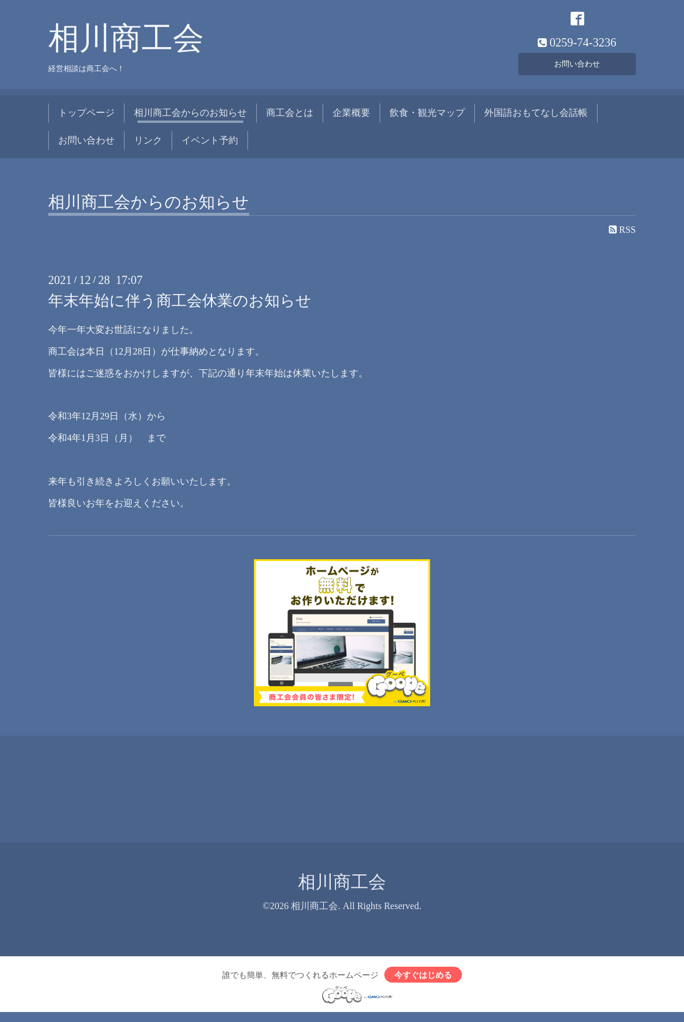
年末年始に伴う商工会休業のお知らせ (179, 307)
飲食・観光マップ (427, 119)
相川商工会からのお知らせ (190, 119)
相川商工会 (126, 45)
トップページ (86, 119)
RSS (622, 236)
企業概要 (351, 119)
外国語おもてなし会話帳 (536, 119)
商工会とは (289, 119)
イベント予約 (210, 146)
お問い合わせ (577, 67)
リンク (148, 146)
